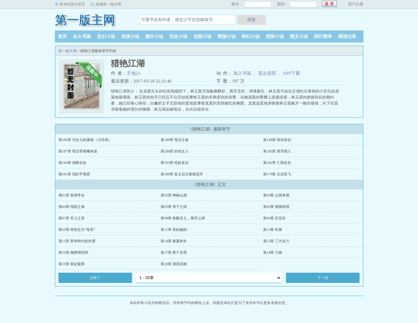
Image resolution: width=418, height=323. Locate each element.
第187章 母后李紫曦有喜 (77, 151)
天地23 (133, 73)
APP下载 (291, 73)
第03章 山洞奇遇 (276, 195)
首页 (62, 36)
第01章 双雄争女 (71, 195)
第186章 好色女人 (175, 151)
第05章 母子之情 (174, 207)
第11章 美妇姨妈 (174, 229)
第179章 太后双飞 (277, 174)
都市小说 (154, 36)
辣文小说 (299, 36)
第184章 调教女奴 (72, 163)
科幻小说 (251, 36)
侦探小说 (202, 36)
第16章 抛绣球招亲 (73, 252)
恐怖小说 (275, 36)
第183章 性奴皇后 (175, 163)
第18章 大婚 (272, 252)
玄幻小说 (106, 36)
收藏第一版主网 (108, 4)
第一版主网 (85, 20)
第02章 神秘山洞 (174, 195)
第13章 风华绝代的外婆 (77, 241)
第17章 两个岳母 (174, 252)
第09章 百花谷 (274, 218)
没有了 (95, 278)
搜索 (251, 19)
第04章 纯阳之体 (71, 207)
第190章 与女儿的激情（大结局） (85, 140)
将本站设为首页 (72, 4)
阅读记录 (347, 36)
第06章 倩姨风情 (276, 207)
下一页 (322, 278)
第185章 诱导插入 (277, 151)
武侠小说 (130, 36)
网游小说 (227, 36)
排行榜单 (323, 36)
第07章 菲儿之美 (71, 218)
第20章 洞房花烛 (174, 264)
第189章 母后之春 (175, 140)
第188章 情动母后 (277, 140)
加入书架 (242, 73)
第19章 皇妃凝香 (71, 264)
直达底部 (267, 73)
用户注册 (355, 4)
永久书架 (82, 36)
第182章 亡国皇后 (277, 163)
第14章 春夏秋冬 (174, 241)
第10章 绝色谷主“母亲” (76, 229)
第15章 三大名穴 (276, 241)
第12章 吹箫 (272, 229)
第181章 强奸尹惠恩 (74, 174)
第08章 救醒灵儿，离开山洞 (183, 218)
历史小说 (178, 36)
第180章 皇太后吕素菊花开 (182, 174)
